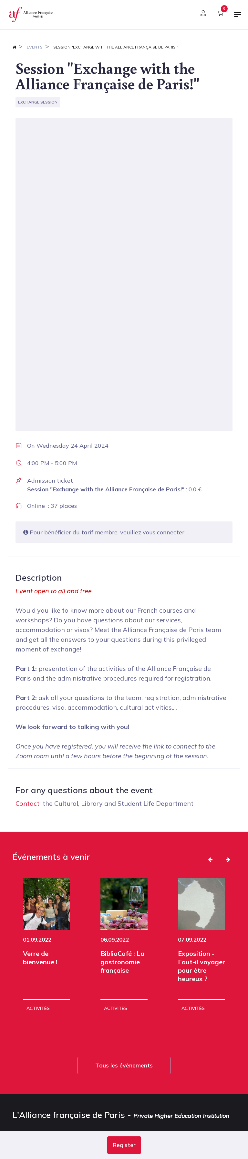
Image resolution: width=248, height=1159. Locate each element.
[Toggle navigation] (237, 17)
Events (35, 47)
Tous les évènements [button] (124, 1052)
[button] (124, 1145)
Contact (27, 803)
